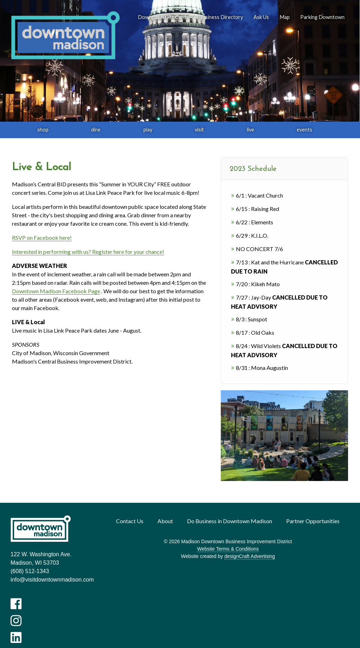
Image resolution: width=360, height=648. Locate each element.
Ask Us (261, 17)
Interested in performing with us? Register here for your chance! (88, 251)
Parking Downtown (322, 17)
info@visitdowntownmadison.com (52, 580)
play (147, 130)
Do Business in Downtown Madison (229, 521)
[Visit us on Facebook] (16, 603)
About (165, 521)
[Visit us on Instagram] (16, 620)
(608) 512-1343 (30, 571)
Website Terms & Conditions (228, 549)
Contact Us (129, 521)
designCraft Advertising (249, 556)
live (250, 130)
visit (199, 130)
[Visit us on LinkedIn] (16, 637)
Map (284, 17)
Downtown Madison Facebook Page (56, 291)
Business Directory (221, 17)
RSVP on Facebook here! (42, 237)
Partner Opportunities (313, 521)
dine (96, 130)
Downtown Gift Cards (163, 17)
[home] (65, 36)
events (304, 130)
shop (43, 130)
